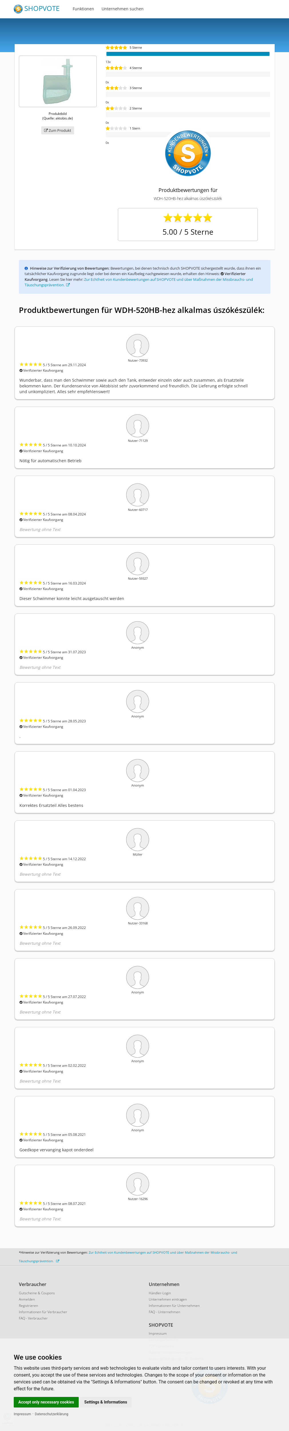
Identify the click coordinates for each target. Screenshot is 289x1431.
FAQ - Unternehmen (164, 1312)
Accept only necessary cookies (46, 1402)
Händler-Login (160, 1293)
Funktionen (83, 8)
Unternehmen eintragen (168, 1299)
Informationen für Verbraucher (43, 1312)
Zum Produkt (57, 130)
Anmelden (27, 1299)
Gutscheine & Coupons (37, 1293)
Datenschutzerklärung (51, 1414)
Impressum (22, 1414)
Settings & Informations (105, 1402)
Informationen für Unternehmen (174, 1305)
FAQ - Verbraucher (33, 1318)
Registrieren (28, 1305)
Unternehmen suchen (123, 8)
